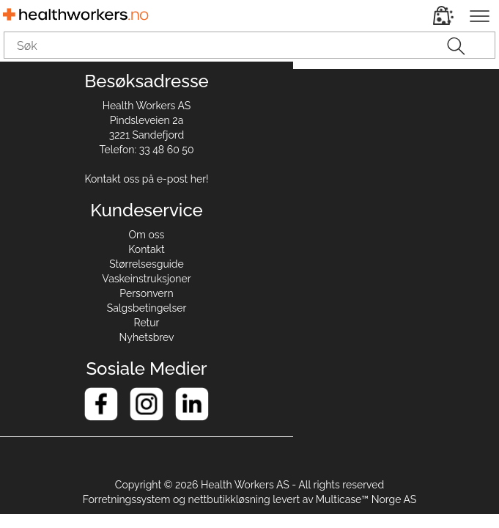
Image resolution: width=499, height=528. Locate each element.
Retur (147, 323)
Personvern (146, 293)
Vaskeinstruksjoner (146, 279)
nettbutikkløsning (229, 499)
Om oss (147, 235)
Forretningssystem (127, 499)
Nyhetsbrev (146, 337)
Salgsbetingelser (147, 308)
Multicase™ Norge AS (366, 499)
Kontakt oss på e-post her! (146, 179)
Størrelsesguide (146, 264)
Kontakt (146, 249)
